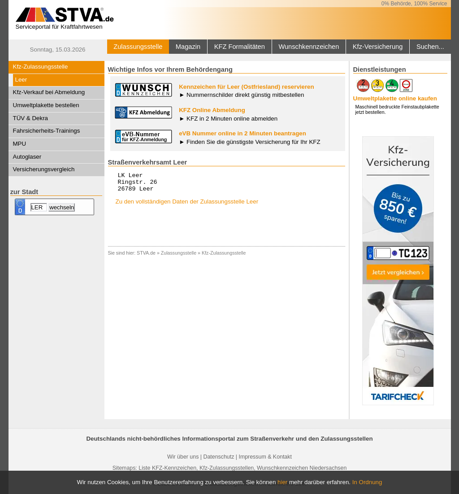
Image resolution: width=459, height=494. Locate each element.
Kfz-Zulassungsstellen (226, 468)
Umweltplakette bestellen (46, 105)
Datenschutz (218, 457)
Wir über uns (183, 457)
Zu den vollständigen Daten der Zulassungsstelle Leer (187, 205)
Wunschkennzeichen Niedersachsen (301, 468)
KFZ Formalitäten (239, 46)
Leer (21, 79)
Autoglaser (27, 156)
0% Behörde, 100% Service (414, 3)
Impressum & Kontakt (264, 457)
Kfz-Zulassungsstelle (40, 66)
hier (282, 482)
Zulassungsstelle (137, 46)
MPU (19, 143)
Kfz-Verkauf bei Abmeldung (49, 92)
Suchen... (430, 46)
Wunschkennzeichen (308, 46)
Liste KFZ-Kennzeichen (167, 468)
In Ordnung (367, 482)
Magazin (188, 46)
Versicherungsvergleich (44, 169)
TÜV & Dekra (30, 118)
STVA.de (146, 257)
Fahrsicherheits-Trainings (46, 130)
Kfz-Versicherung (378, 46)
